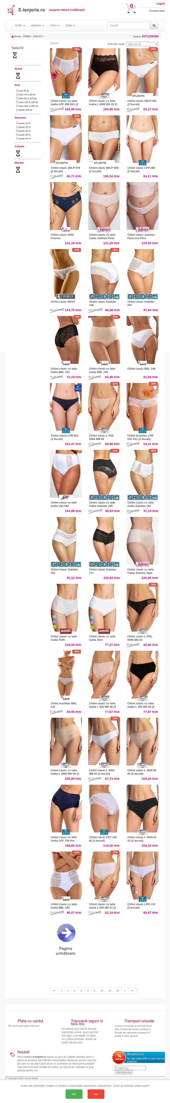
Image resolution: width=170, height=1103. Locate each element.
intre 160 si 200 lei (26, 106)
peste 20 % (23, 127)
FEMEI (26, 36)
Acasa (16, 36)
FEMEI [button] (20, 25)
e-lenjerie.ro (39, 1056)
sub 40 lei (22, 90)
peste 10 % (23, 123)
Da (74, 1094)
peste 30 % (23, 131)
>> (132, 990)
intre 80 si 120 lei (26, 98)
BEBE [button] (70, 25)
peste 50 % (23, 138)
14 (109, 990)
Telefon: (145, 36)
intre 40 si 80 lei (25, 94)
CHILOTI (37, 36)
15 (117, 990)
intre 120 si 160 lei (26, 102)
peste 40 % (23, 134)
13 (102, 990)
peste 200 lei (23, 110)
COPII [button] (54, 25)
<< (54, 990)
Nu (96, 1094)
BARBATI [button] (37, 25)
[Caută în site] (128, 25)
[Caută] (154, 25)
